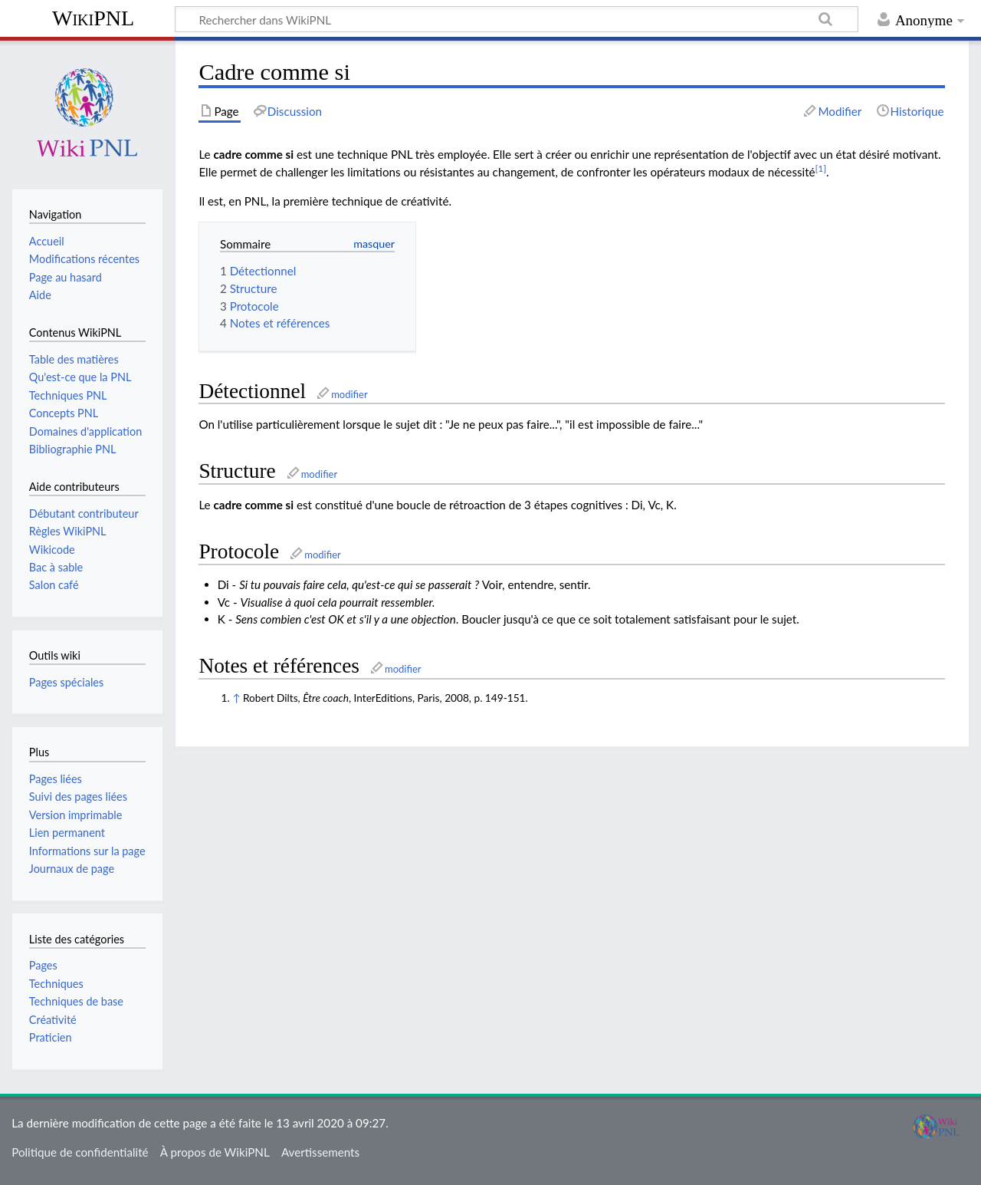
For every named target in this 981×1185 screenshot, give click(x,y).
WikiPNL (93, 18)
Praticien (50, 1037)
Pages (43, 965)
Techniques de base (76, 1001)
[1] (821, 168)
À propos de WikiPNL (215, 1152)
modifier (349, 394)
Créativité (53, 1019)
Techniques (56, 983)
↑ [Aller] (236, 697)
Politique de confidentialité (79, 1152)
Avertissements (320, 1152)
